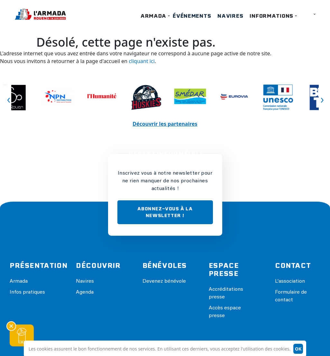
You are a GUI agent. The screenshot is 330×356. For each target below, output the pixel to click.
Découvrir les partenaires (165, 123)
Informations (271, 16)
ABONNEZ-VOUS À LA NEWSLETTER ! (164, 212)
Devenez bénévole (164, 281)
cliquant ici (141, 61)
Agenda (85, 292)
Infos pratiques (27, 292)
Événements (192, 16)
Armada (153, 16)
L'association (290, 281)
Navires (230, 16)
